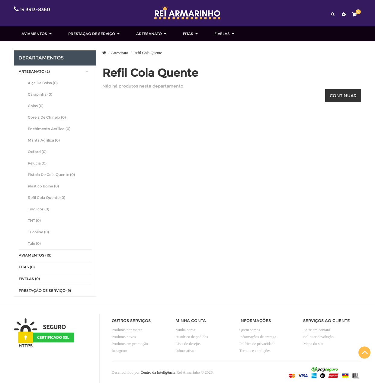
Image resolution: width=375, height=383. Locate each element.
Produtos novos (124, 336)
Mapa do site (313, 343)
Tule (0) (34, 243)
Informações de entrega (257, 336)
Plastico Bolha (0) (43, 186)
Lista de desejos (187, 343)
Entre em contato (316, 329)
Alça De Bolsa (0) (43, 83)
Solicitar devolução (318, 336)
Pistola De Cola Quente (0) (51, 174)
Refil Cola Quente (147, 52)
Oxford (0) (37, 151)
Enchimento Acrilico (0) (49, 128)
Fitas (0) (27, 267)
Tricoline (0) (38, 232)
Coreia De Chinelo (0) (47, 117)
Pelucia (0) (37, 163)
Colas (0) (35, 106)
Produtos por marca (127, 329)
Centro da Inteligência (158, 372)
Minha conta (185, 329)
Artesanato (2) (34, 71)
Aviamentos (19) (35, 255)
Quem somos (249, 329)
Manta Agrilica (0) (44, 140)
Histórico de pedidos (191, 336)
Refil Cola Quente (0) (46, 197)
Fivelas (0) (29, 278)
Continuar (343, 95)
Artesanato (119, 52)
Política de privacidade (257, 343)
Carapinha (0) (40, 94)
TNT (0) (34, 220)
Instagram (119, 350)
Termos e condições (255, 350)
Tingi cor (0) (38, 209)
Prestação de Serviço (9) (45, 290)
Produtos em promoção (130, 343)
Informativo (184, 350)
